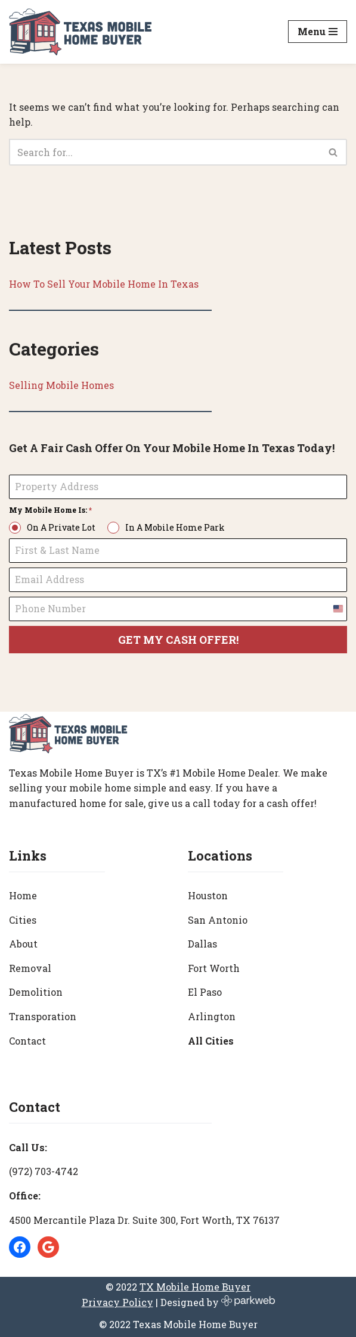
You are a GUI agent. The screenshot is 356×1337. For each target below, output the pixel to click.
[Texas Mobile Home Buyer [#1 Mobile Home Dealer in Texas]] (80, 31)
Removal (30, 968)
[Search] (164, 152)
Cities (22, 920)
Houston (208, 895)
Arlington (212, 1016)
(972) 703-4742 (43, 1171)
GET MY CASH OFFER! (178, 639)
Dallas (202, 943)
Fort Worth (214, 968)
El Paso (205, 992)
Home (23, 895)
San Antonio (217, 920)
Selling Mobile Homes (61, 385)
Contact (27, 1040)
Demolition (36, 992)
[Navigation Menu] (317, 31)
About (23, 943)
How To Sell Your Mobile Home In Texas (104, 284)
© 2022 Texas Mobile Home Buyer (178, 1324)
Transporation (42, 1016)
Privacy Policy (117, 1302)
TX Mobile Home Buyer (195, 1286)
